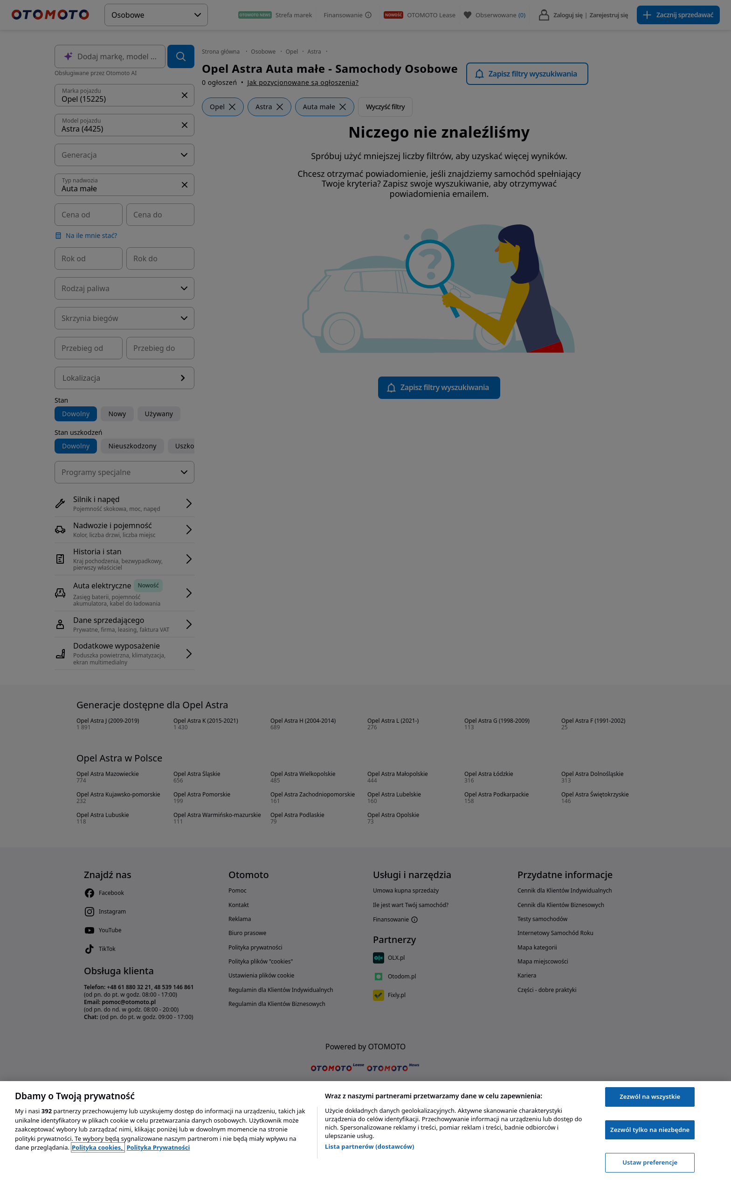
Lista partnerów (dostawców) (369, 1146)
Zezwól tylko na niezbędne (650, 1129)
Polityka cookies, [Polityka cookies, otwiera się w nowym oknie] (98, 1147)
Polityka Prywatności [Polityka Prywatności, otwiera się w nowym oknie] (158, 1147)
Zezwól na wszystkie (650, 1096)
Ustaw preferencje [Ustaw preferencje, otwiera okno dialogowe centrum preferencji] (649, 1162)
